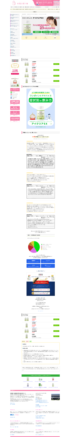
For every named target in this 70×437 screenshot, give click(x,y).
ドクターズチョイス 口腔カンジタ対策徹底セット (40, 381)
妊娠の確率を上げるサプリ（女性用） (14, 15)
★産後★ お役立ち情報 (13, 54)
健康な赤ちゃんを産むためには (14, 38)
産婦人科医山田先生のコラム (13, 47)
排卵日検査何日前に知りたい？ (13, 35)
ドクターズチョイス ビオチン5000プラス (28, 387)
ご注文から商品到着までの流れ (40, 414)
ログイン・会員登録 (56, 1)
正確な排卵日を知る (13, 32)
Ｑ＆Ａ (27, 341)
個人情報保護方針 (38, 424)
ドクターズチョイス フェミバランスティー (53, 381)
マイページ (55, 2)
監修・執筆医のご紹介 (13, 44)
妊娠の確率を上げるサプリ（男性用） (14, 18)
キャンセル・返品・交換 (14, 425)
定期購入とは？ (34, 66)
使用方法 (23, 341)
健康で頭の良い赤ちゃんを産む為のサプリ (15, 21)
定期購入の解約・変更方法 (40, 416)
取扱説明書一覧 (13, 56)
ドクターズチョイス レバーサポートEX (53, 387)
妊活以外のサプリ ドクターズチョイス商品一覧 (15, 26)
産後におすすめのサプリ (14, 23)
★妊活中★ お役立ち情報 (13, 51)
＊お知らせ (34, 11)
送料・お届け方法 (38, 415)
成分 (30, 341)
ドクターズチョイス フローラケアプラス (28, 381)
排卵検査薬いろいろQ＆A (13, 41)
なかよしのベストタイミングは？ (14, 29)
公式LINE (13, 93)
